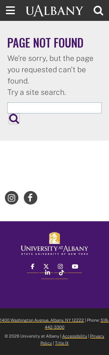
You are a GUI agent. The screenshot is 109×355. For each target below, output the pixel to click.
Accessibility (74, 336)
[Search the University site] (54, 107)
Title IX (62, 342)
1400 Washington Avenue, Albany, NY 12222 (42, 320)
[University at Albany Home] (55, 9)
